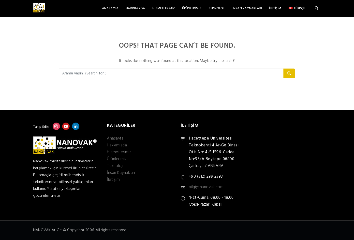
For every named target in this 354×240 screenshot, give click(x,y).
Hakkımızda (135, 8)
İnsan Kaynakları (247, 8)
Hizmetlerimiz (163, 8)
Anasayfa (110, 8)
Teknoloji (217, 8)
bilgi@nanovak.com (206, 187)
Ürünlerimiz (191, 8)
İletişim (275, 8)
